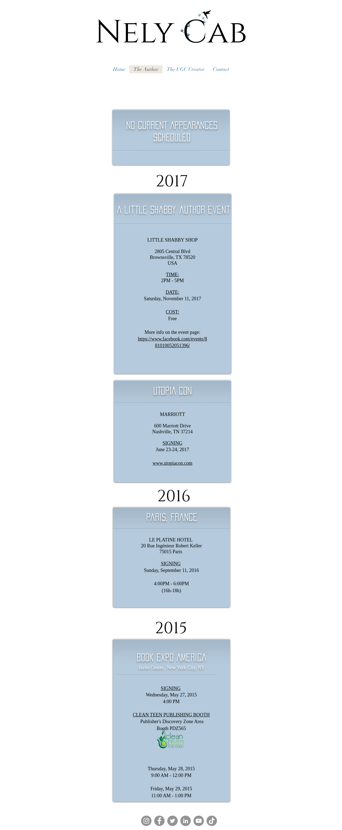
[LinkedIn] (185, 821)
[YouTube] (198, 821)
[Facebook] (159, 821)
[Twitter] (172, 821)
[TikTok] (212, 821)
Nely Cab (171, 32)
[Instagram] (146, 821)
